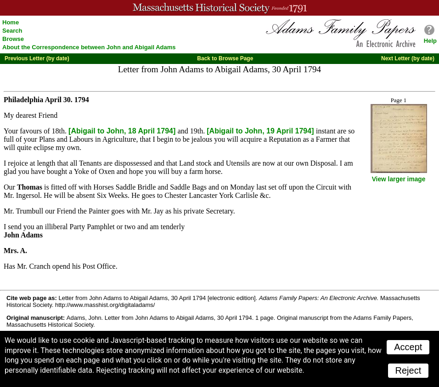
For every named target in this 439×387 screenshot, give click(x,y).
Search (12, 30)
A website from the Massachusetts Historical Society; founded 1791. (219, 8)
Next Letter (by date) (407, 58)
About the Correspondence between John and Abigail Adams (89, 47)
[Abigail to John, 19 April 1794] (261, 131)
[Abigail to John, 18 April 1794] (123, 131)
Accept (408, 347)
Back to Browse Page (225, 58)
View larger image (399, 179)
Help (430, 40)
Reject (408, 370)
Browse (13, 38)
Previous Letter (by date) (37, 58)
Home (10, 22)
